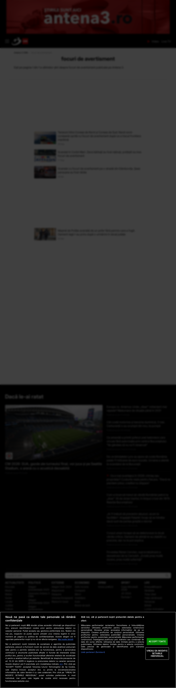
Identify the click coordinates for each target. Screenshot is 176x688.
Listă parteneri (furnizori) (93, 652)
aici (61, 664)
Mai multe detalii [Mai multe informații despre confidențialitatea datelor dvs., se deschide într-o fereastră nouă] (65, 639)
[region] (88, 650)
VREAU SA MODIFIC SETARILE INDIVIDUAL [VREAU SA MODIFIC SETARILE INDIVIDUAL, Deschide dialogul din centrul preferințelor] (157, 653)
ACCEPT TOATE (157, 641)
